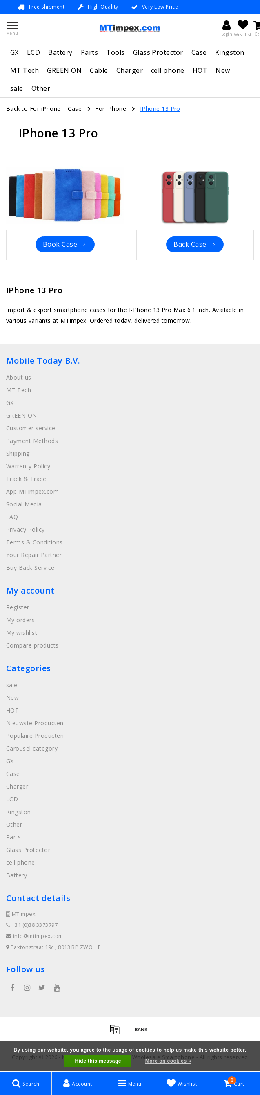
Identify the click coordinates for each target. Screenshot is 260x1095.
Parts (89, 52)
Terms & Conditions (34, 542)
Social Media (24, 504)
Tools (115, 52)
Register (17, 607)
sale (16, 88)
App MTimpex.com (32, 491)
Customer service (31, 428)
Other (40, 88)
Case (199, 52)
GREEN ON (64, 70)
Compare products (32, 645)
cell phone (167, 70)
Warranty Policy (28, 466)
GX (14, 52)
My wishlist (21, 632)
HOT (200, 70)
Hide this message (98, 1061)
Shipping (18, 453)
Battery (60, 52)
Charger (129, 70)
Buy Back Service (30, 567)
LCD (33, 52)
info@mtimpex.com (34, 936)
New (223, 70)
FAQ (12, 517)
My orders (20, 620)
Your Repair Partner (34, 555)
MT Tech (24, 70)
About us (18, 377)
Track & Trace (26, 479)
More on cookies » (168, 1061)
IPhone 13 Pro (160, 108)
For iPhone (110, 108)
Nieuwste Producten (35, 723)
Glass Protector (158, 52)
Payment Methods (32, 441)
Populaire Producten (35, 736)
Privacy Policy (25, 529)
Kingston (229, 52)
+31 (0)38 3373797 (32, 925)
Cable (99, 70)
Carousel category (32, 748)
